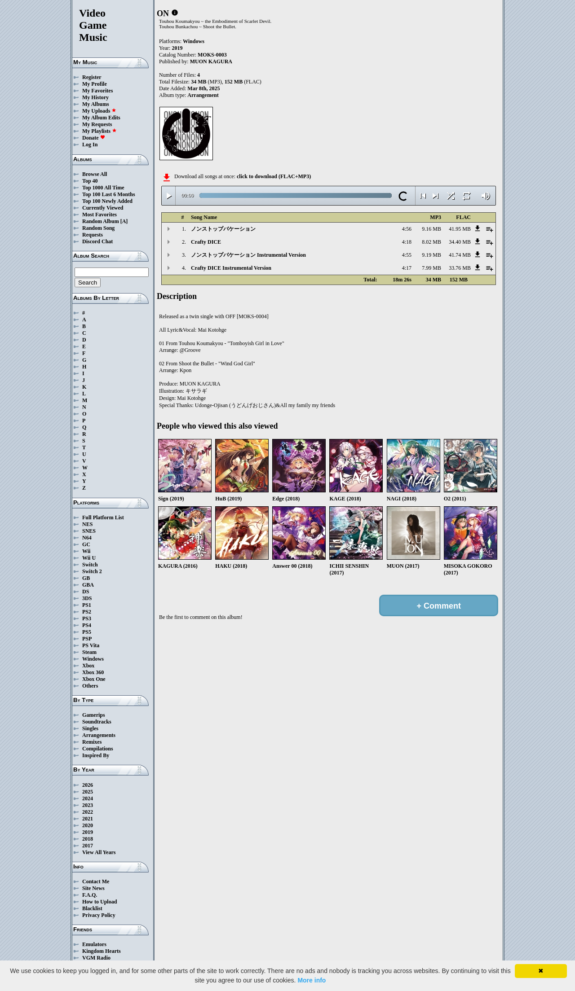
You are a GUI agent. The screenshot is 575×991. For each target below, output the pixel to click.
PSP (87, 639)
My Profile (94, 84)
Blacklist (92, 908)
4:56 (406, 229)
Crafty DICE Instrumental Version (231, 268)
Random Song (98, 228)
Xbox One (94, 679)
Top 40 (90, 181)
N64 (87, 538)
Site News (93, 888)
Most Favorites (99, 214)
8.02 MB (431, 242)
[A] (124, 221)
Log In (89, 144)
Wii (86, 551)
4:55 (406, 255)
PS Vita (90, 645)
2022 (87, 812)
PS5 (86, 632)
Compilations (97, 748)
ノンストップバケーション (223, 229)
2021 (87, 819)
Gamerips (93, 715)
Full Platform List (103, 517)
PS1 (86, 605)
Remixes (92, 742)
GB (86, 578)
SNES (89, 531)
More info (311, 980)
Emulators (94, 944)
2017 (87, 845)
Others (90, 686)
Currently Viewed (102, 208)
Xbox (88, 665)
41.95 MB (460, 229)
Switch (90, 564)
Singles (90, 728)
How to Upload (99, 902)
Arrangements (98, 735)
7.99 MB (431, 268)
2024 (87, 798)
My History (95, 97)
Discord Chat (97, 241)
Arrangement (202, 95)
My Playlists (99, 131)
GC (86, 544)
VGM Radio (96, 958)
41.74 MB (460, 255)
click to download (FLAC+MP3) (274, 176)
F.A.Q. (89, 895)
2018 (87, 839)
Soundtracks (96, 722)
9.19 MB (431, 255)
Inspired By (95, 755)
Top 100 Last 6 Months (108, 194)
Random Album (100, 221)
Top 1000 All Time (103, 187)
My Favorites (97, 91)
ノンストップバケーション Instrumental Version (248, 255)
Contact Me (95, 881)
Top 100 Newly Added (107, 201)
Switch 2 (92, 571)
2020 (87, 825)
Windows (93, 659)
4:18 (406, 242)
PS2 (86, 612)
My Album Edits (101, 117)
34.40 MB (460, 242)
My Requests (97, 124)
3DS (87, 598)
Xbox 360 (93, 672)
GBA (88, 585)
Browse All (94, 174)
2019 (87, 832)
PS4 (86, 625)
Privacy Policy (98, 915)
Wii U (89, 558)
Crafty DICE (206, 242)
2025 (87, 792)
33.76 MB (460, 268)
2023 (87, 805)
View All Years (98, 852)
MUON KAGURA (211, 61)
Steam (89, 652)
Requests (92, 235)
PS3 (86, 618)
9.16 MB (431, 229)
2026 (87, 785)
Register (92, 77)
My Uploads (99, 111)
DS (85, 591)
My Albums (95, 104)
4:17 (406, 268)
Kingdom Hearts (101, 951)
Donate (93, 138)
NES (87, 524)
